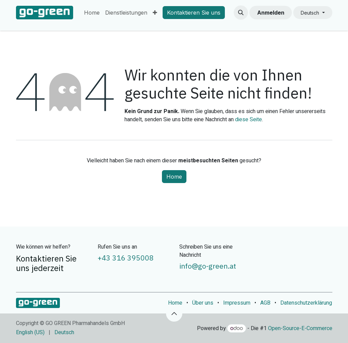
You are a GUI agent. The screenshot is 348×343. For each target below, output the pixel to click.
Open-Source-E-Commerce (300, 328)
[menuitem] (91, 12)
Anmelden (270, 12)
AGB (265, 303)
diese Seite (248, 119)
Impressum (236, 303)
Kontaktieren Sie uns (193, 12)
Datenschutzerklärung (306, 303)
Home (174, 176)
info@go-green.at (207, 266)
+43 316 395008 (126, 258)
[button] (241, 12)
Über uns (202, 303)
